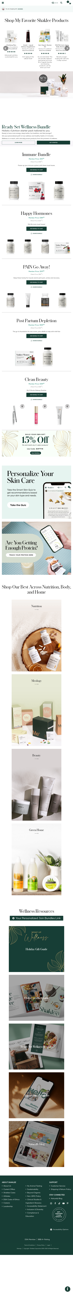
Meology (37, 680)
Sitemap (19, 1248)
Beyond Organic (33, 1193)
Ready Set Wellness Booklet (36, 1046)
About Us (7, 1186)
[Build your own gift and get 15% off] (36, 444)
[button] (5, 48)
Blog (56, 1198)
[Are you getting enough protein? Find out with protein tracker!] (36, 548)
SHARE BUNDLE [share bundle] (37, 174)
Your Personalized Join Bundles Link (38, 918)
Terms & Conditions (29, 1245)
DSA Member (30, 1239)
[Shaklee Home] (11, 3)
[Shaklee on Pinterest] (67, 1203)
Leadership (8, 1206)
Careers (6, 1203)
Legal (48, 1245)
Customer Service (58, 1186)
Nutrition (36, 606)
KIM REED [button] (20, 8)
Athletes (6, 1196)
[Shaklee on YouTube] (63, 1203)
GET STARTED (54, 142)
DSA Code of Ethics (11, 1199)
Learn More (18, 142)
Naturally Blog (36, 1144)
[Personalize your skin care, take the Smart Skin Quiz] (36, 492)
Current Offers (9, 1189)
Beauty (36, 755)
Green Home (36, 829)
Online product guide (36, 997)
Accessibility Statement (36, 1206)
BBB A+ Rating (44, 1239)
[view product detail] (11, 35)
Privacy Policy (41, 1245)
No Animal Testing (34, 1186)
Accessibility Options (60, 1229)
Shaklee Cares (9, 1193)
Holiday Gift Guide (36, 949)
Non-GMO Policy (34, 1196)
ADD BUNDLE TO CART (36, 170)
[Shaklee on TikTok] (59, 1202)
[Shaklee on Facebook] (55, 1203)
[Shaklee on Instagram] (51, 1203)
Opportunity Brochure (36, 1095)
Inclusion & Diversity (35, 1209)
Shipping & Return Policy (61, 1189)
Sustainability (32, 1189)
